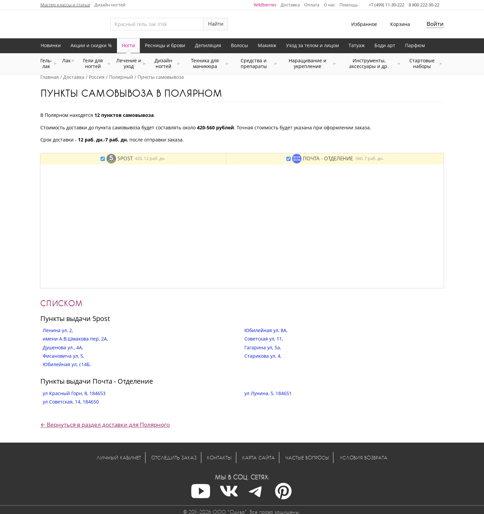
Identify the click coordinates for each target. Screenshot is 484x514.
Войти (435, 24)
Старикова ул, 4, (262, 356)
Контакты (219, 457)
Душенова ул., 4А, (63, 347)
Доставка (290, 5)
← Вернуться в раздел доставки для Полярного (105, 424)
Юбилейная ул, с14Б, (67, 364)
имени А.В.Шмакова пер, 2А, (75, 338)
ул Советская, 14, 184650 (71, 401)
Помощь (348, 5)
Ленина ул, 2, (58, 330)
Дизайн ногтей (109, 5)
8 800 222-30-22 (424, 5)
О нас (329, 5)
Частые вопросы (307, 457)
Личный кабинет (118, 457)
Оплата (311, 5)
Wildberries (265, 5)
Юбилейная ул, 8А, (265, 330)
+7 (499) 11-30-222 (386, 5)
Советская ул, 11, (263, 338)
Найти (216, 23)
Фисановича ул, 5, (63, 356)
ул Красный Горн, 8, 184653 (74, 393)
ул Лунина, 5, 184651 (268, 393)
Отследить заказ (174, 457)
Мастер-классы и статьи (65, 5)
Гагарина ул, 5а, (262, 347)
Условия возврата (363, 457)
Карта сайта (258, 457)
